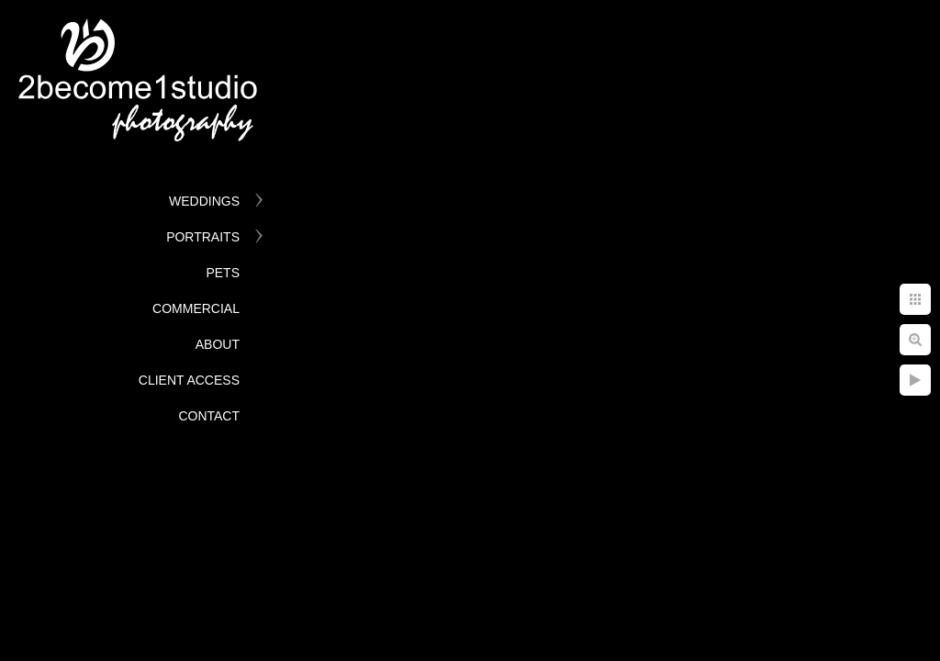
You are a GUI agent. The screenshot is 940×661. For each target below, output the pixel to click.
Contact (209, 416)
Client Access (189, 380)
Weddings (204, 201)
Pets (223, 272)
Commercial (196, 308)
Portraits (203, 237)
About (218, 344)
